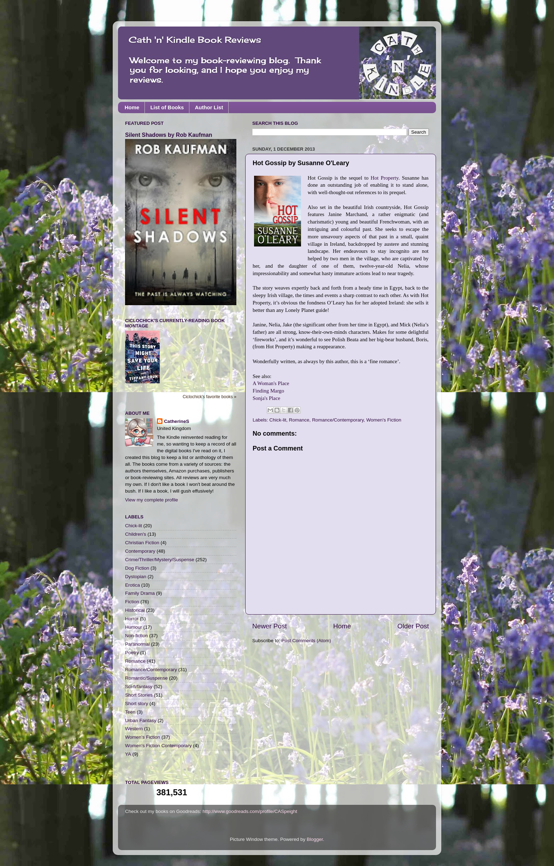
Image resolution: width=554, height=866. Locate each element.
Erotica (132, 585)
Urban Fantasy (141, 720)
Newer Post (269, 626)
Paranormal (137, 644)
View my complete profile (151, 499)
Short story (136, 703)
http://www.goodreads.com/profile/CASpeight (249, 811)
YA (128, 754)
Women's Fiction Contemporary (158, 745)
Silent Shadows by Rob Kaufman (168, 135)
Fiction (132, 601)
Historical (135, 610)
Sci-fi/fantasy (138, 686)
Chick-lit (277, 420)
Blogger (315, 839)
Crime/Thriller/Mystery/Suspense (159, 559)
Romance (299, 420)
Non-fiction (136, 635)
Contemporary (140, 551)
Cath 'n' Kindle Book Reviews (195, 39)
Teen (130, 712)
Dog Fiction (137, 568)
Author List (209, 107)
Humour (133, 627)
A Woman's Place (271, 383)
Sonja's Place (266, 398)
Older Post (413, 626)
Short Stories (139, 695)
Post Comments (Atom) (306, 640)
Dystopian (135, 576)
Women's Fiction (383, 420)
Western (134, 728)
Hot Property (385, 178)
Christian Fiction (142, 542)
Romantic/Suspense (146, 678)
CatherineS (176, 421)
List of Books (167, 107)
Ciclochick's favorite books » (209, 396)
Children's (135, 534)
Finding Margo (268, 391)
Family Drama (140, 593)
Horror (131, 618)
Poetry (132, 652)
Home (132, 107)
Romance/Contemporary (338, 420)
